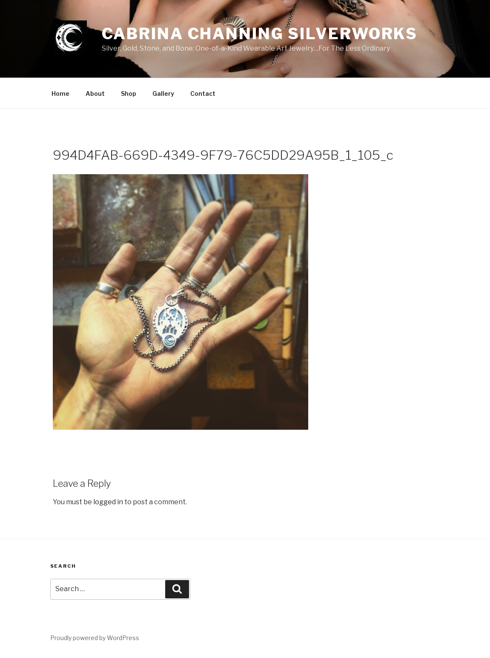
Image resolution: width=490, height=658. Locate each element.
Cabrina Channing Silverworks (260, 33)
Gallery (163, 93)
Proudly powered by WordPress (94, 637)
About (95, 93)
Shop (128, 93)
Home (60, 93)
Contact (202, 93)
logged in (108, 502)
